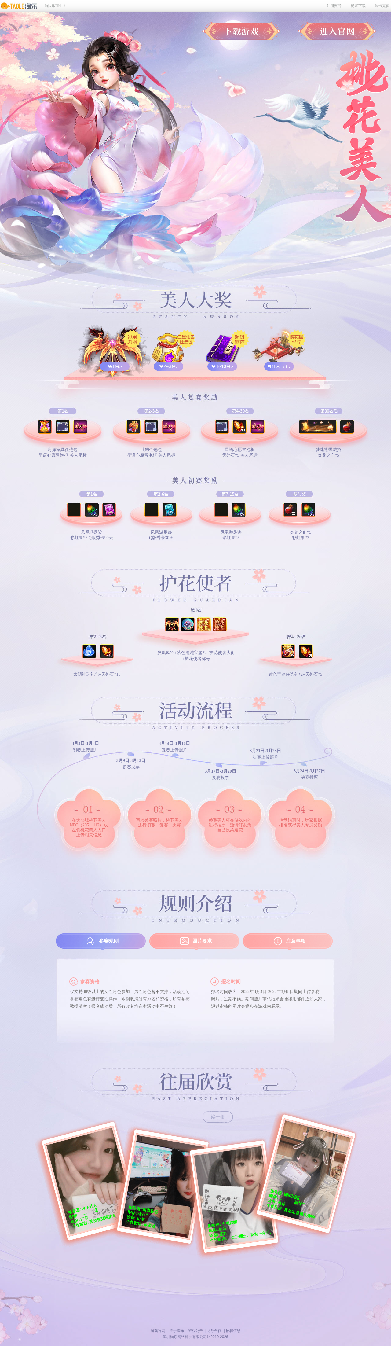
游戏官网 (158, 1331)
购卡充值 (382, 6)
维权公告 (195, 1331)
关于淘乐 (177, 1331)
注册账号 (334, 6)
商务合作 (214, 1331)
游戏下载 (358, 6)
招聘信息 (233, 1331)
